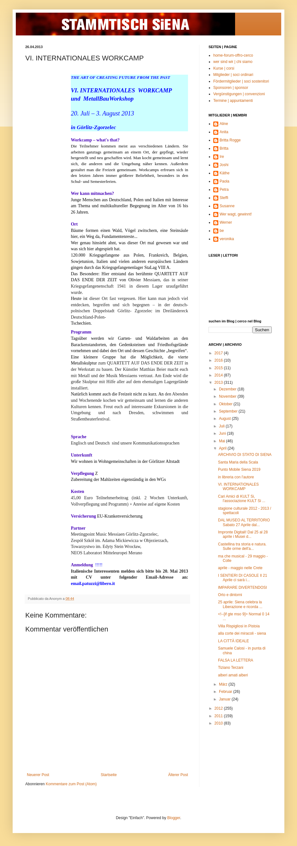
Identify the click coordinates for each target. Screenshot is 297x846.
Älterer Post (178, 775)
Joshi (224, 165)
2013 (219, 382)
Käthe (224, 173)
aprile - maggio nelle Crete (240, 568)
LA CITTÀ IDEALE (233, 641)
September (229, 411)
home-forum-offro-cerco (233, 55)
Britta (224, 148)
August (225, 418)
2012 (219, 708)
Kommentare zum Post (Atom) (71, 784)
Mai (222, 441)
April (223, 448)
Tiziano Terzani (230, 667)
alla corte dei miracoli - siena (242, 633)
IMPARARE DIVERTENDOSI (242, 587)
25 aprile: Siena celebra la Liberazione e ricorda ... (240, 604)
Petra (224, 189)
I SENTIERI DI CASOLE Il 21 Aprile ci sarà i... (242, 577)
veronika (227, 239)
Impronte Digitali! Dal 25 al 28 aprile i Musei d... (243, 534)
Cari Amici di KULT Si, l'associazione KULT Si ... (241, 498)
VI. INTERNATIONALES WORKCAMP (238, 486)
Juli (222, 426)
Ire (222, 156)
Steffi (224, 198)
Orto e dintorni (230, 595)
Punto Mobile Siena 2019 (239, 469)
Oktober (226, 404)
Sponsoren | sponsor (230, 87)
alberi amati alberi (233, 675)
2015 (219, 368)
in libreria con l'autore (236, 477)
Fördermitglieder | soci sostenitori (241, 81)
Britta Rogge (230, 140)
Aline (224, 123)
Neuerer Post (38, 775)
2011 (219, 716)
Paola (224, 181)
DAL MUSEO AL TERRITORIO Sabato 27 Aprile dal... (244, 522)
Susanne (227, 206)
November (228, 396)
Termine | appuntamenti (233, 100)
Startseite (109, 775)
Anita (224, 132)
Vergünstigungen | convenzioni (239, 94)
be (222, 230)
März (223, 684)
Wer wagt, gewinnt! (236, 214)
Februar (226, 691)
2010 (219, 723)
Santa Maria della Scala (238, 462)
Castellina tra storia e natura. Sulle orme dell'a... (242, 546)
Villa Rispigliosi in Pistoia (239, 626)
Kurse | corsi (223, 68)
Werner (226, 222)
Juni (223, 433)
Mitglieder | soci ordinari (233, 74)
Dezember (228, 389)
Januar (225, 699)
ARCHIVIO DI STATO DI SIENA (244, 454)
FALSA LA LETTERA (235, 660)
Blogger (173, 818)
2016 (219, 360)
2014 (219, 375)
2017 (219, 353)
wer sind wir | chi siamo (232, 61)
